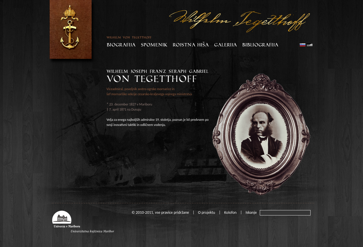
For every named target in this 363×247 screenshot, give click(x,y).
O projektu (206, 212)
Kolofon (230, 212)
